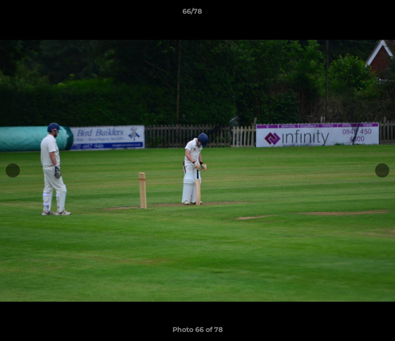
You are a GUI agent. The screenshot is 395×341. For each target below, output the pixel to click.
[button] (355, 13)
